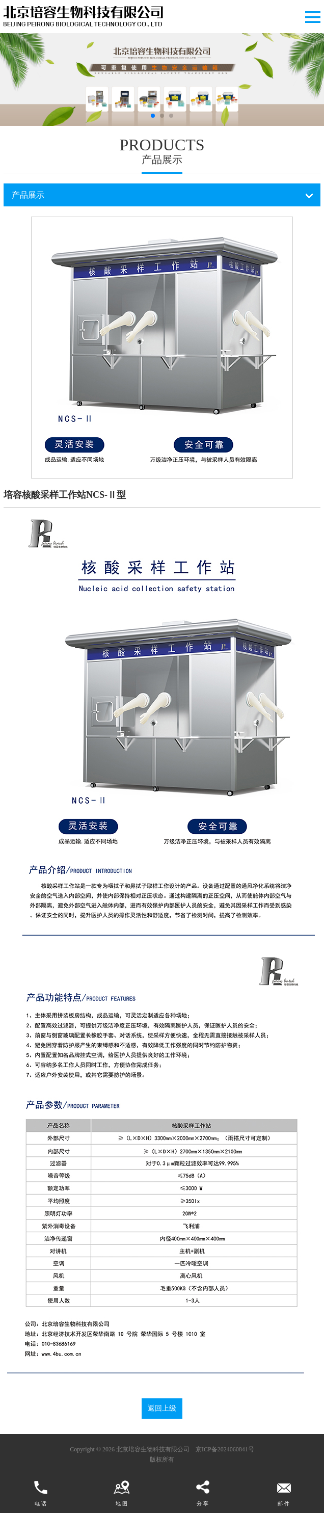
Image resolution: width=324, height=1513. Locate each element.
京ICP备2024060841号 (225, 1449)
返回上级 (162, 1408)
